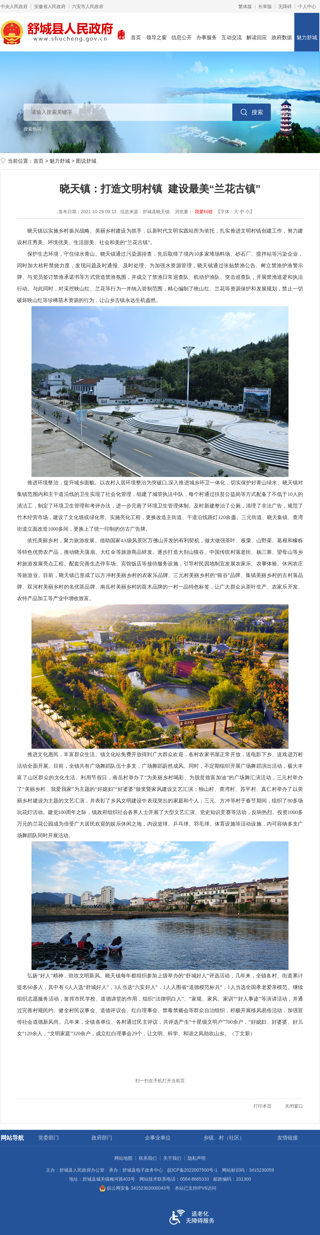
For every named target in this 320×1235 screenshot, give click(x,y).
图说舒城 (86, 161)
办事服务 (206, 31)
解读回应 (256, 31)
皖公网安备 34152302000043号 (134, 1188)
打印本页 (262, 1106)
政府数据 (281, 31)
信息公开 (181, 31)
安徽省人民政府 (50, 6)
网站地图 (123, 1158)
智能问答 (286, 112)
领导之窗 (156, 31)
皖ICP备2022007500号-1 (192, 1170)
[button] (265, 6)
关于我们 (172, 1158)
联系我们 (148, 1158)
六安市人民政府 (87, 6)
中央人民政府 (14, 6)
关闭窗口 (294, 1106)
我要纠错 (204, 211)
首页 (136, 31)
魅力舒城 (306, 31)
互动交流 (231, 31)
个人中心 (307, 6)
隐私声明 (197, 1158)
